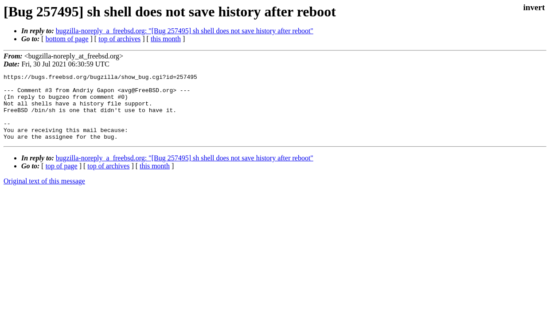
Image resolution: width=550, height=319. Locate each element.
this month (166, 39)
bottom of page (67, 39)
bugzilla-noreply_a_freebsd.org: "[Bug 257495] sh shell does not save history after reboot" (184, 31)
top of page (62, 179)
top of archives (119, 39)
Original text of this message (44, 194)
